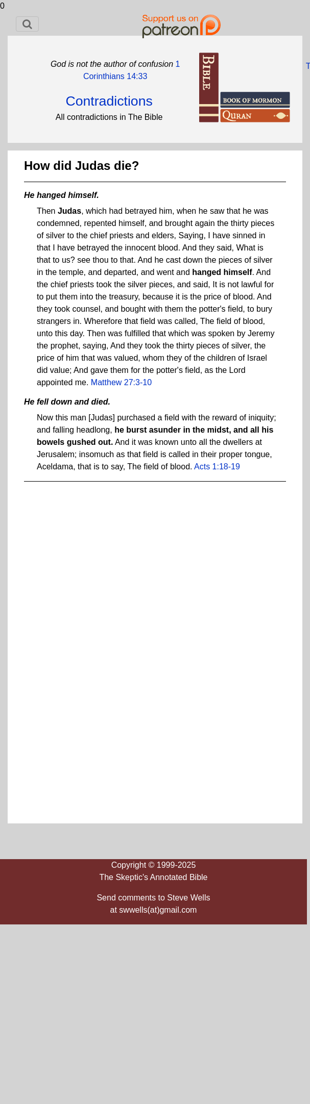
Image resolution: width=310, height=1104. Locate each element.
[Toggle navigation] (27, 24)
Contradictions (108, 101)
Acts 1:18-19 (217, 466)
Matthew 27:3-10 (121, 382)
